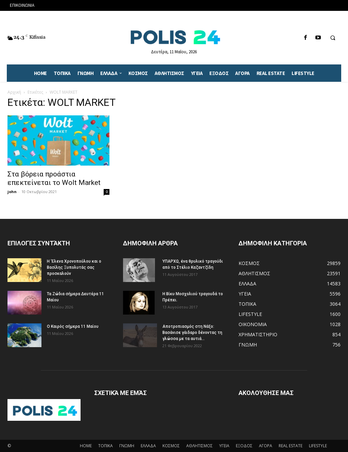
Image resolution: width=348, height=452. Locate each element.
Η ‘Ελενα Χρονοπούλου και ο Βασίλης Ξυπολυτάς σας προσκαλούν (74, 267)
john (12, 191)
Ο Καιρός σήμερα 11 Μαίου (73, 326)
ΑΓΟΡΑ (265, 446)
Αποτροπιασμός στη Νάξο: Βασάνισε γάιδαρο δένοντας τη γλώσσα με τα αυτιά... (192, 332)
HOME (86, 446)
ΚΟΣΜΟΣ (171, 446)
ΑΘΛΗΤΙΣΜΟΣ (199, 446)
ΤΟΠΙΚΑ (105, 446)
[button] (332, 38)
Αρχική (14, 92)
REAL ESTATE (290, 446)
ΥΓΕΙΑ (224, 446)
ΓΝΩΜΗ (126, 446)
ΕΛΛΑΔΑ (148, 446)
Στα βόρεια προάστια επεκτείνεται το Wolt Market (54, 178)
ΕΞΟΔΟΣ (244, 446)
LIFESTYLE (318, 446)
